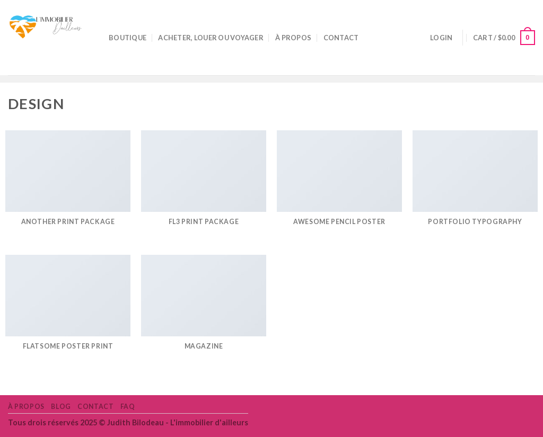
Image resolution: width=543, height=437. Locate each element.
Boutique (127, 37)
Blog (61, 407)
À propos (293, 37)
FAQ (127, 407)
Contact (341, 37)
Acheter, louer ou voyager (210, 37)
